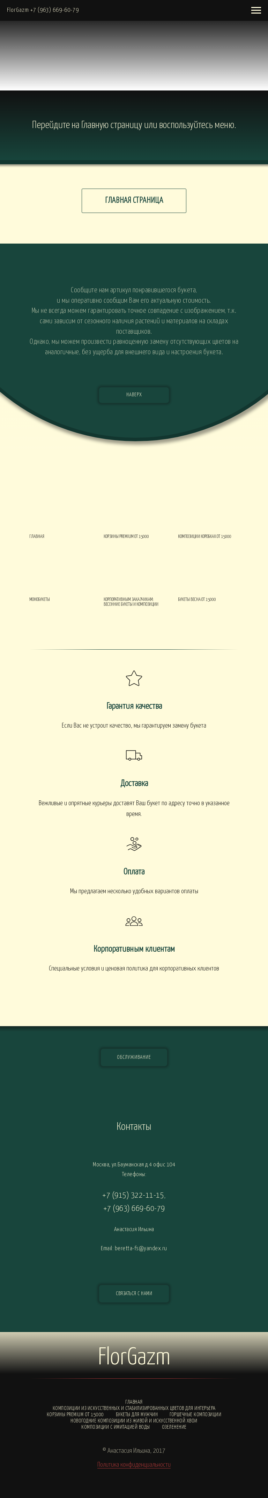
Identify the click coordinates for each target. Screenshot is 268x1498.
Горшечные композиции (195, 1414)
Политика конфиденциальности (134, 1464)
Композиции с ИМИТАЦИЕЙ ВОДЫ (115, 1427)
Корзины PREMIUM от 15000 (75, 1414)
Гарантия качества (134, 706)
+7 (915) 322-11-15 (133, 1195)
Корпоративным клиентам (134, 949)
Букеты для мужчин (137, 1414)
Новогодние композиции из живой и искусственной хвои (134, 1421)
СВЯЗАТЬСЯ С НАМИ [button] (134, 1293)
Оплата (134, 872)
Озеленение (174, 1427)
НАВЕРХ (134, 394)
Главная (134, 1402)
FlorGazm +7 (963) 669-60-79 (43, 10)
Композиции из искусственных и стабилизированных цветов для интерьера (134, 1408)
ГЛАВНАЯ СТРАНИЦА (134, 201)
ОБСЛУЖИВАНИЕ (134, 1057)
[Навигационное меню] (256, 10)
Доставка (134, 783)
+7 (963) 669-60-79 (134, 1209)
